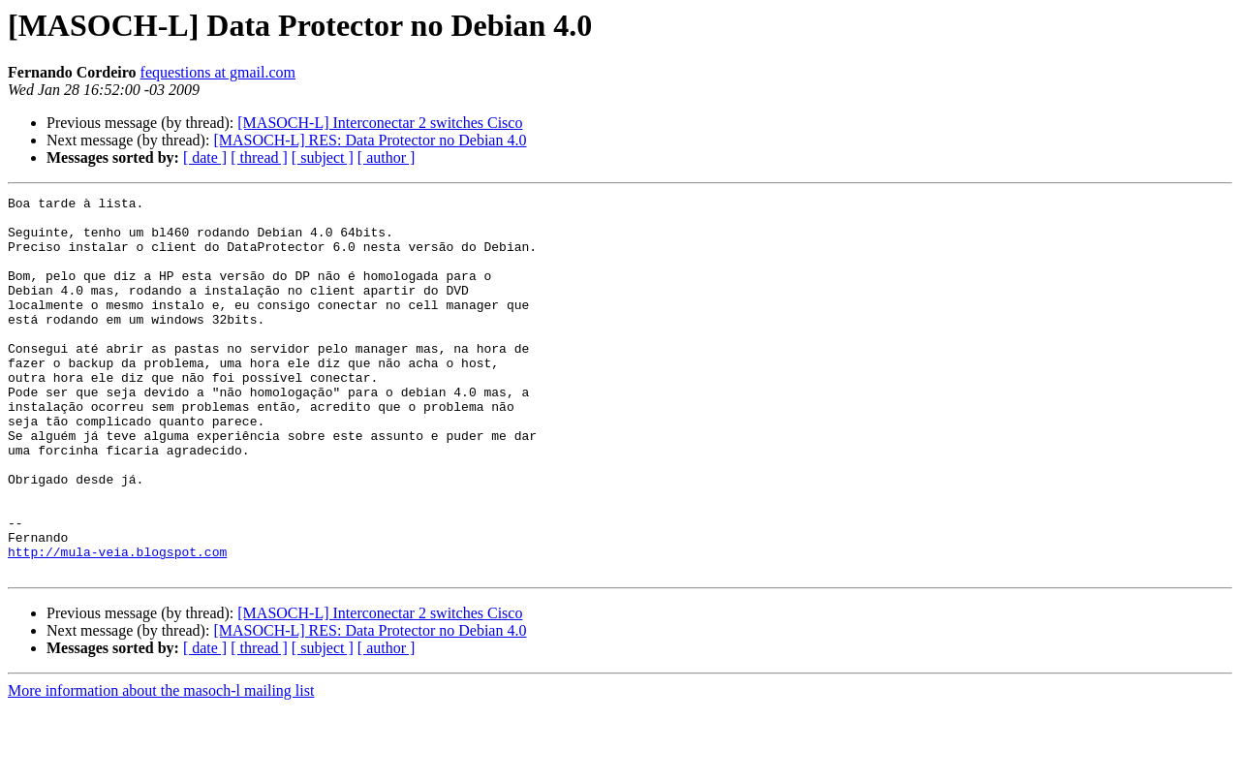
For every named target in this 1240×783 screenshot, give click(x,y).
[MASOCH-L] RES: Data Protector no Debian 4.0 (369, 140)
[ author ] (386, 157)
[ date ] (205, 157)
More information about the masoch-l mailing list (161, 766)
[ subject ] (323, 157)
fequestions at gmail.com (217, 72)
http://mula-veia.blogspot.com (117, 624)
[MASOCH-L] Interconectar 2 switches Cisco (379, 122)
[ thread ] (259, 157)
